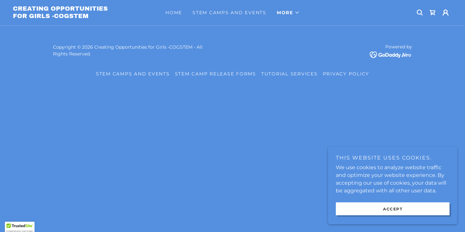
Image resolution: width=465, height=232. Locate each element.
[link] (68, 16)
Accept (392, 222)
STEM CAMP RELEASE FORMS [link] (215, 74)
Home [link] (173, 12)
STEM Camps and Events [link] (229, 12)
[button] (288, 12)
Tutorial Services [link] (289, 74)
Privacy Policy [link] (346, 74)
